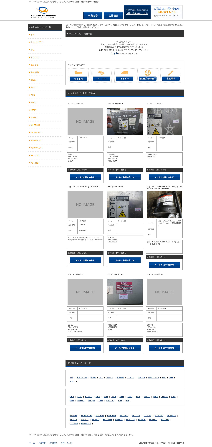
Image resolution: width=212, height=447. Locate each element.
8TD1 (173, 397)
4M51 (100, 400)
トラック (109, 377)
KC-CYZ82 (130, 420)
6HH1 (122, 397)
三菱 (171, 377)
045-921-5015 (166, 12)
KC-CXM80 (107, 420)
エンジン (130, 377)
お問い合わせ (66, 443)
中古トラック (82, 377)
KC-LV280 (74, 423)
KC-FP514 (165, 420)
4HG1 (98, 397)
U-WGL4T (84, 420)
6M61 (72, 400)
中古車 (93, 377)
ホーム (32, 443)
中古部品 (120, 377)
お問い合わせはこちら (137, 13)
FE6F (80, 397)
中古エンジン (153, 377)
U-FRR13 (147, 416)
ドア (101, 377)
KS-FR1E (142, 420)
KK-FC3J (95, 420)
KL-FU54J (100, 416)
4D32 (106, 397)
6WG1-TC (110, 400)
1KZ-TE (147, 397)
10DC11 (164, 397)
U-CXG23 (73, 420)
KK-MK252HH (86, 416)
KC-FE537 (124, 416)
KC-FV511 (153, 420)
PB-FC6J (119, 420)
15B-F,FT (91, 400)
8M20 (138, 397)
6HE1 (72, 397)
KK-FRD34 (136, 416)
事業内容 (42, 443)
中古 (164, 377)
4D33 (120, 400)
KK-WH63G (171, 416)
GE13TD (88, 397)
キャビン (141, 377)
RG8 (127, 400)
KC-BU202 (159, 416)
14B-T (130, 397)
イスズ (72, 381)
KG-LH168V (86, 423)
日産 (71, 377)
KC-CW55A (111, 416)
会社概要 (53, 443)
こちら (114, 53)
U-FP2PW (73, 416)
